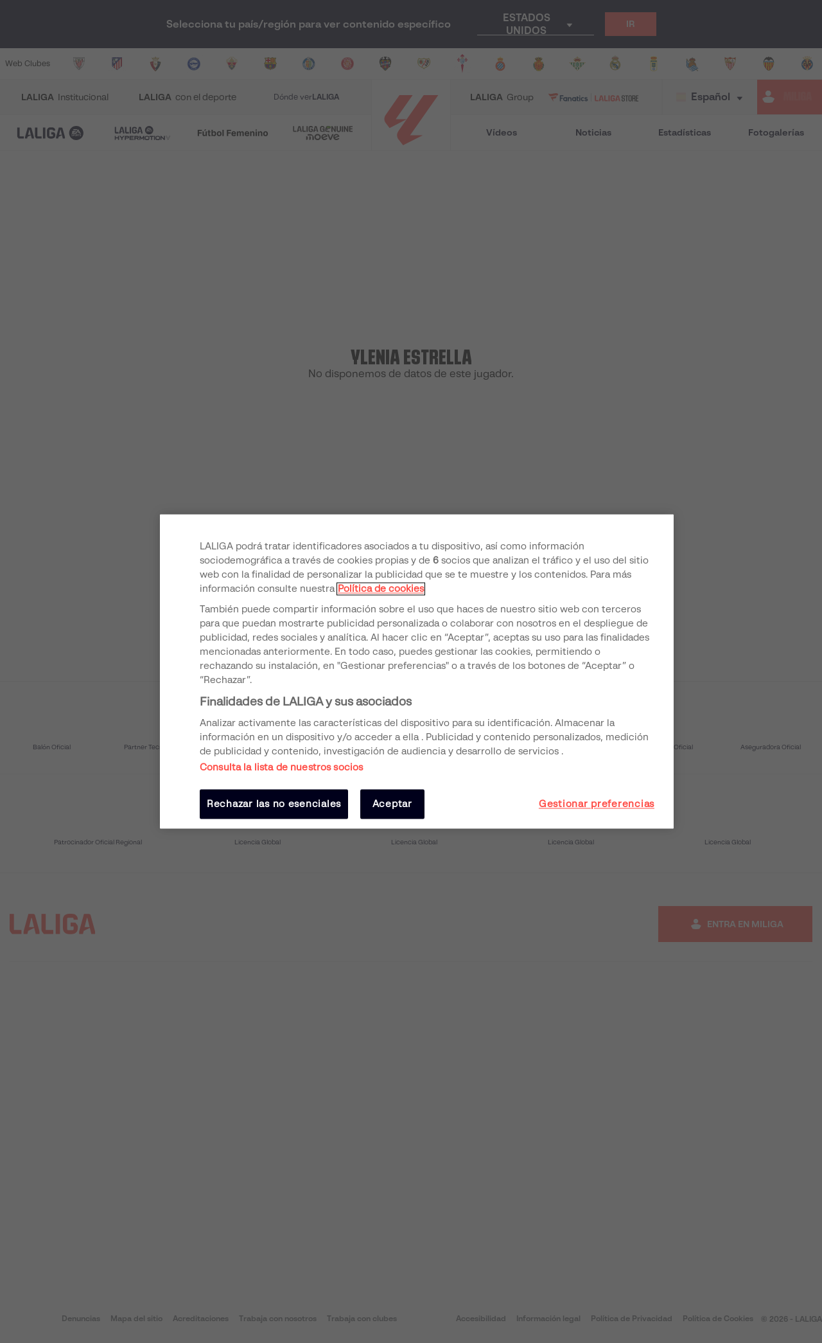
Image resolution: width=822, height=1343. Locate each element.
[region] (417, 671)
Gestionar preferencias (596, 804)
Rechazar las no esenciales (274, 804)
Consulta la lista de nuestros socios (281, 767)
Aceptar (392, 804)
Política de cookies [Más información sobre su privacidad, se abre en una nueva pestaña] (381, 588)
